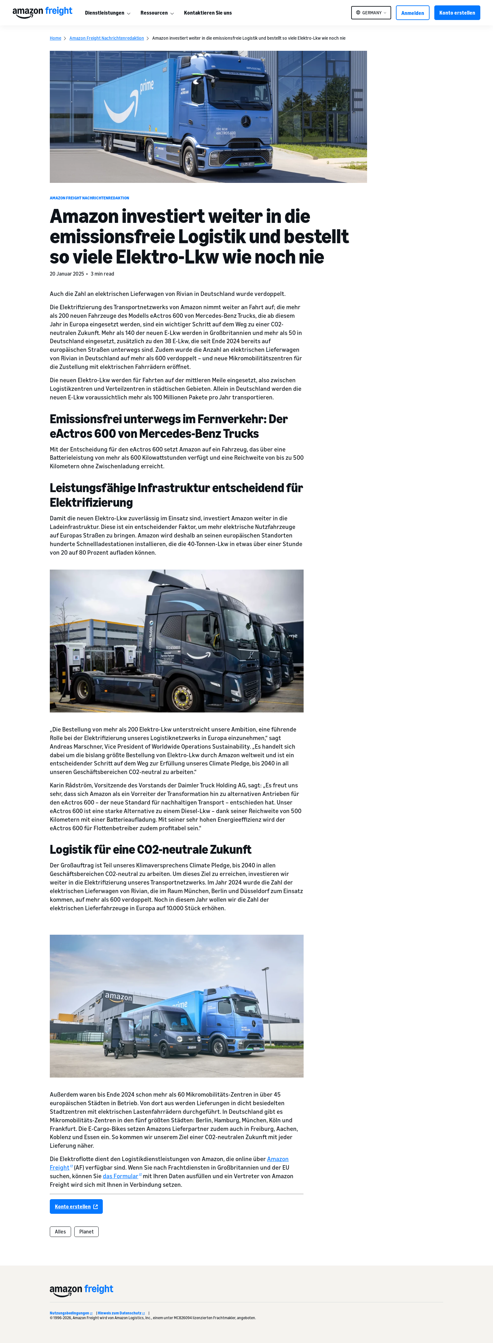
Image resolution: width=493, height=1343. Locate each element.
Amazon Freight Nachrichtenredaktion (106, 38)
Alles (60, 1231)
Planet (86, 1231)
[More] (128, 12)
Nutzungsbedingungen (71, 1313)
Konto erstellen (457, 13)
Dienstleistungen (104, 13)
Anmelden (412, 13)
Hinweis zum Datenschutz (121, 1313)
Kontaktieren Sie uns (208, 13)
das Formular (122, 1175)
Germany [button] (372, 12)
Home (55, 38)
